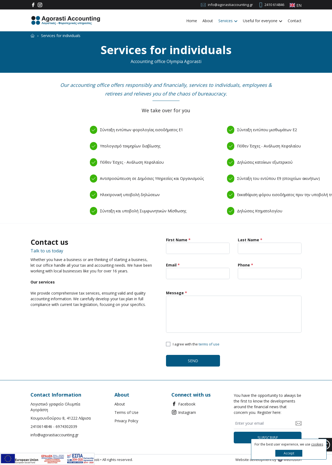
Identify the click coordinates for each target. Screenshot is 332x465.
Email (173, 265)
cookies (317, 444)
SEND (193, 360)
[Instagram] (40, 5)
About (207, 20)
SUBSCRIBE (268, 437)
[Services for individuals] (60, 35)
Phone (245, 265)
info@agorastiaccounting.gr (230, 4)
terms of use (209, 344)
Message (176, 292)
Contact (294, 20)
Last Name (250, 239)
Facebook (183, 404)
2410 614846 (274, 4)
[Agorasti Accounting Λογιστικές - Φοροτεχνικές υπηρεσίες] (66, 20)
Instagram (183, 412)
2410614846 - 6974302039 (54, 426)
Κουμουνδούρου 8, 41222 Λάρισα (61, 418)
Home (191, 20)
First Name (178, 239)
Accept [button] (289, 453)
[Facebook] (34, 5)
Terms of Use (126, 412)
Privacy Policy (126, 420)
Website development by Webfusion (268, 459)
